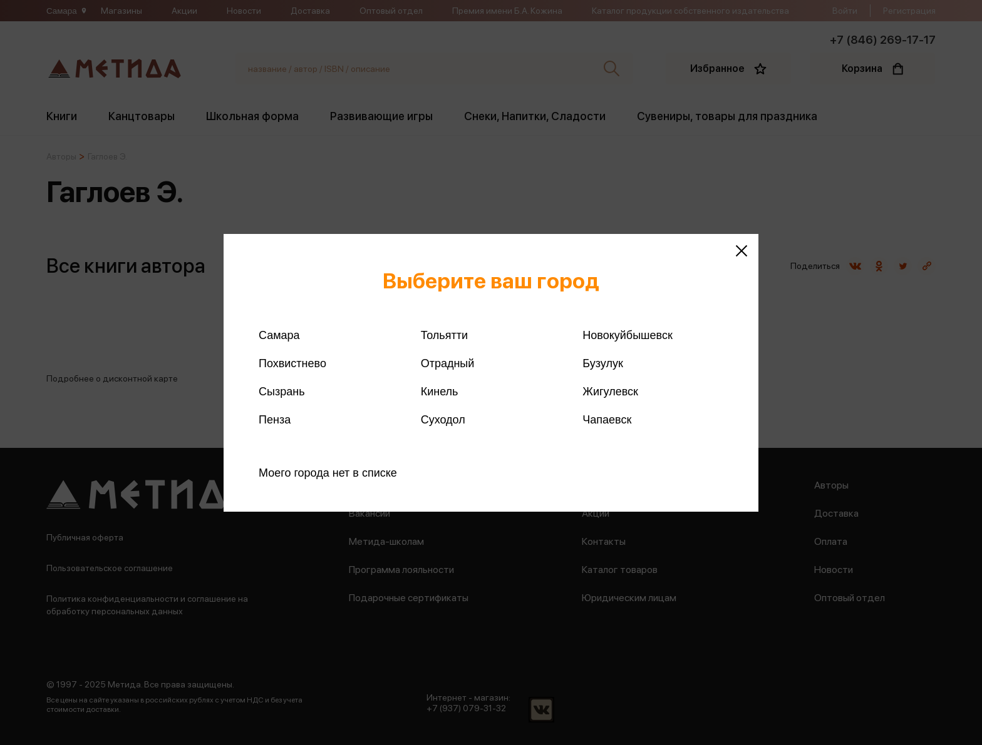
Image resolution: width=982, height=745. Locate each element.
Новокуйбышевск (627, 335)
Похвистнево (292, 363)
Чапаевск (606, 419)
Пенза (275, 419)
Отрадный (448, 363)
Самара (279, 335)
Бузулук (602, 363)
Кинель (439, 391)
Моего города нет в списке (328, 473)
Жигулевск (610, 391)
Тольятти (444, 335)
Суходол (443, 419)
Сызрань (282, 391)
